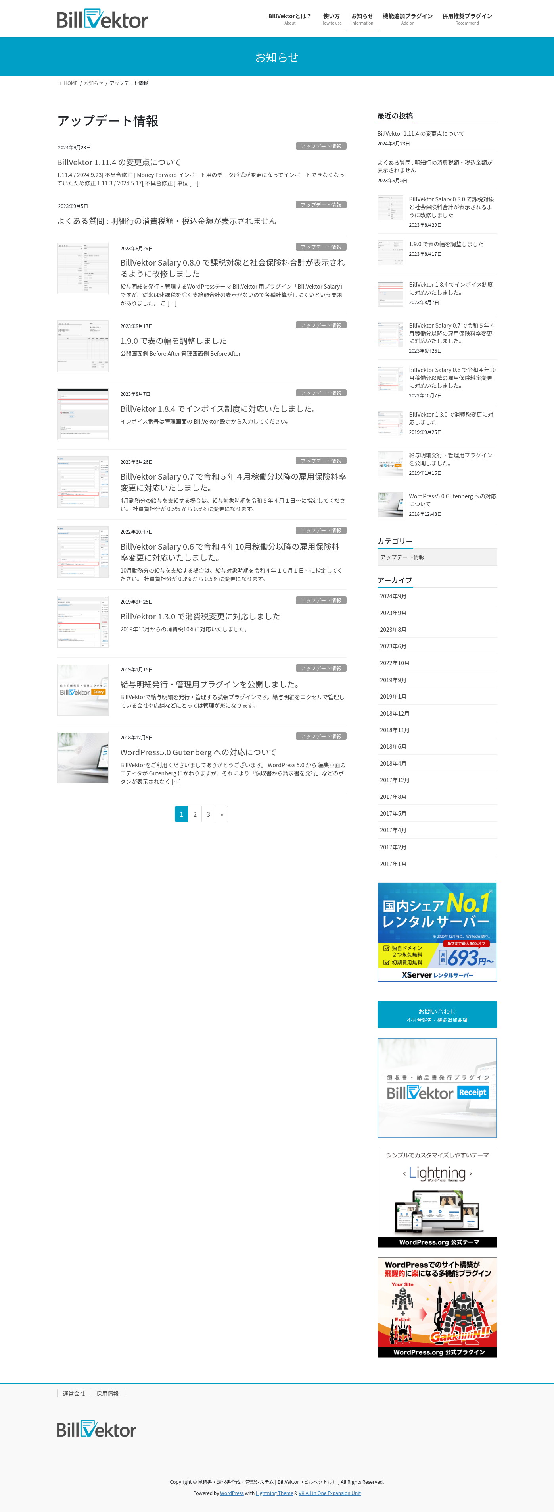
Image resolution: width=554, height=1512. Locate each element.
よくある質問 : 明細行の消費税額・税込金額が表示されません (167, 220)
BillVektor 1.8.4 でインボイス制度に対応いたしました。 (220, 408)
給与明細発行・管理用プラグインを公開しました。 (212, 684)
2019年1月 (393, 696)
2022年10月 (395, 663)
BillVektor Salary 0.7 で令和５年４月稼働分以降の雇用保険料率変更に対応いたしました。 (234, 482)
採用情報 (108, 1393)
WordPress (232, 1492)
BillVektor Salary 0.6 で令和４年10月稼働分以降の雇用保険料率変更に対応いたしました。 (230, 551)
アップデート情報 (321, 146)
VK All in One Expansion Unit (330, 1492)
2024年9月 (393, 596)
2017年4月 (393, 830)
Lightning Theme (274, 1492)
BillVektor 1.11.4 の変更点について (119, 162)
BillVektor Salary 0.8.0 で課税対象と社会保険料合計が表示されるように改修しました (233, 267)
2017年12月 (395, 780)
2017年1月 (393, 864)
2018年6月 (393, 746)
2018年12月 (395, 713)
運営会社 (74, 1393)
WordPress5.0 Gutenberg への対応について (199, 752)
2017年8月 (393, 796)
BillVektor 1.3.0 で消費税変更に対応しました (200, 616)
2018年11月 (395, 730)
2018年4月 (393, 763)
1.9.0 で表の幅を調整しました (174, 340)
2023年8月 (393, 629)
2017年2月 (393, 847)
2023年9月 (393, 613)
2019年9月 (393, 680)
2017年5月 (393, 813)
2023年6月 (393, 646)
